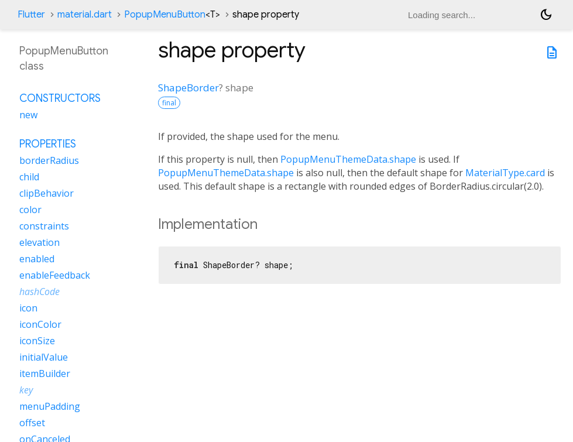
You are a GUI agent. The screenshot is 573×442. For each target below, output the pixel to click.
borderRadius (49, 160)
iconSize (37, 340)
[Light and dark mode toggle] (546, 14)
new (28, 114)
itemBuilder (44, 373)
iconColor (40, 324)
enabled (36, 258)
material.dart (84, 14)
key (26, 389)
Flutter (31, 14)
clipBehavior (46, 193)
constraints (44, 226)
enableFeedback (54, 275)
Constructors (60, 98)
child (29, 176)
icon (28, 307)
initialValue (43, 357)
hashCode (39, 291)
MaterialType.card (505, 172)
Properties (47, 144)
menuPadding (49, 406)
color (30, 209)
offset (32, 422)
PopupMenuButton (172, 14)
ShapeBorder (188, 87)
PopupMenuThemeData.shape (348, 159)
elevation (39, 242)
